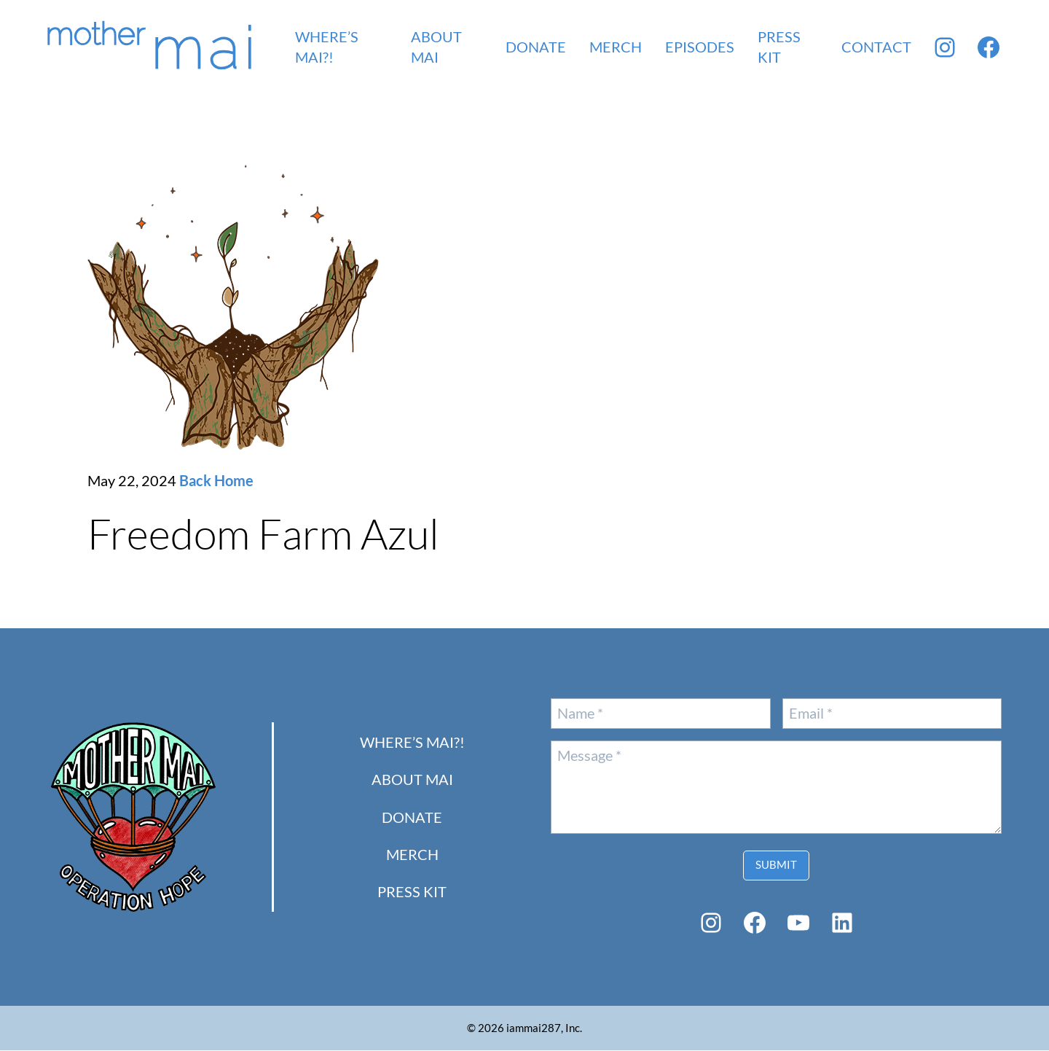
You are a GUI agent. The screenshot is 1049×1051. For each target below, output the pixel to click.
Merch (412, 855)
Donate (412, 818)
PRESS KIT (412, 892)
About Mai (412, 780)
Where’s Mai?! (412, 743)
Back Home (216, 481)
